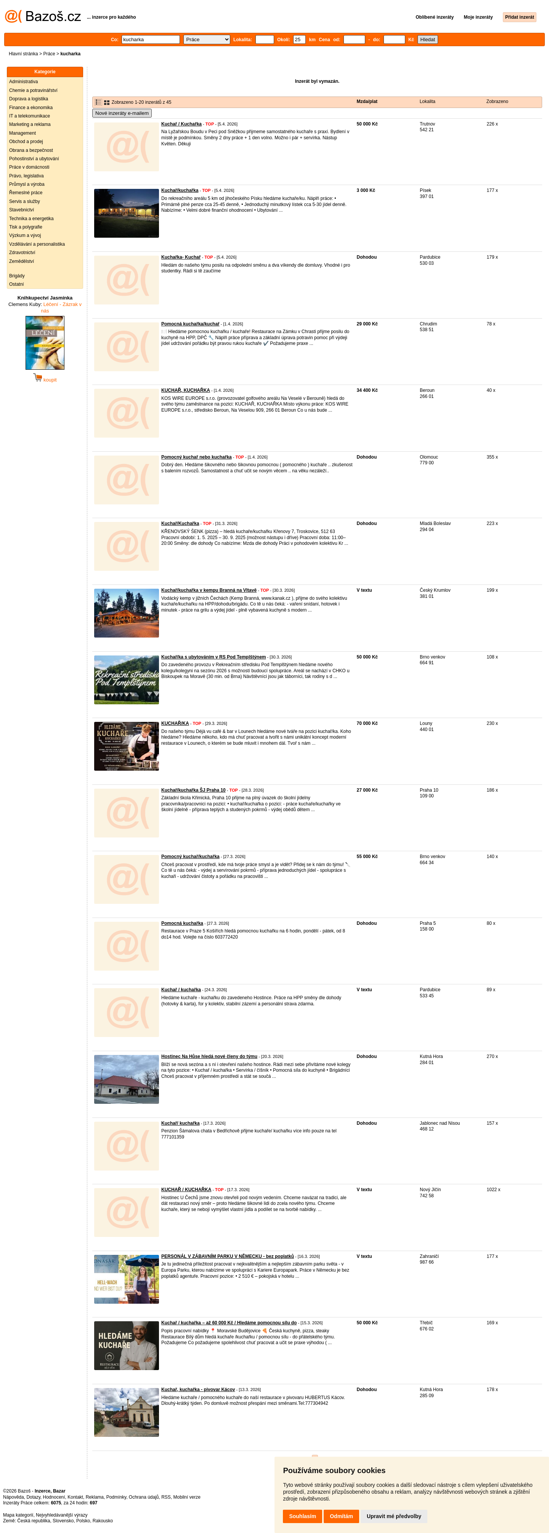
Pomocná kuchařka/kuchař (190, 324)
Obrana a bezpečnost (31, 150)
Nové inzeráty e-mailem (122, 113)
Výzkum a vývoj (25, 235)
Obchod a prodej (26, 141)
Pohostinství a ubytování (34, 158)
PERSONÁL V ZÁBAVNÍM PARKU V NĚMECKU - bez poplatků (227, 1256)
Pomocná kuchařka (182, 923)
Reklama (95, 1497)
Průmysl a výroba (27, 184)
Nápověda (13, 1497)
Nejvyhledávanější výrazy (61, 1515)
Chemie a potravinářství (33, 90)
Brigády (17, 276)
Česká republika (33, 1520)
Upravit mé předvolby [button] (394, 1516)
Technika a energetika (31, 218)
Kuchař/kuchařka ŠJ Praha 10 (193, 790)
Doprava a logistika (28, 98)
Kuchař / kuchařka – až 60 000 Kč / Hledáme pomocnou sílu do (229, 1322)
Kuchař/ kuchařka (180, 1123)
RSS (166, 1497)
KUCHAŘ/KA (175, 723)
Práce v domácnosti (29, 167)
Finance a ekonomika (31, 107)
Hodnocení (54, 1497)
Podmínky (116, 1497)
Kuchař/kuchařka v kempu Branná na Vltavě (209, 590)
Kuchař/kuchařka (179, 190)
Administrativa (23, 81)
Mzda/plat (366, 101)
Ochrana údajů (144, 1497)
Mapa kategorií (18, 1515)
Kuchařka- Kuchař (181, 257)
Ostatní (16, 284)
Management (22, 133)
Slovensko (63, 1520)
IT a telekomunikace (29, 116)
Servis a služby (24, 201)
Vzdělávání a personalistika (37, 244)
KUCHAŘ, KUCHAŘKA (185, 390)
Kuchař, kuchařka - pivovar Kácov (198, 1389)
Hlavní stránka (23, 53)
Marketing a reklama (30, 124)
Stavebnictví (21, 210)
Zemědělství (21, 261)
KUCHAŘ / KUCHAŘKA (186, 1189)
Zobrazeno (497, 101)
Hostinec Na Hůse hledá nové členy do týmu (209, 1056)
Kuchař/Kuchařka (180, 523)
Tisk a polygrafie (25, 227)
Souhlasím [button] (302, 1516)
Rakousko (103, 1520)
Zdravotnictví (22, 252)
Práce (49, 53)
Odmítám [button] (341, 1516)
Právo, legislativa (26, 176)
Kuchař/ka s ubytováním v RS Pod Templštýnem (213, 657)
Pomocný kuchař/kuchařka (190, 856)
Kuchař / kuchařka (181, 989)
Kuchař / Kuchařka (181, 124)
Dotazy (33, 1497)
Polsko (83, 1520)
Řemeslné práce (25, 192)
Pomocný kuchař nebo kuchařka (196, 457)
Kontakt (75, 1497)
